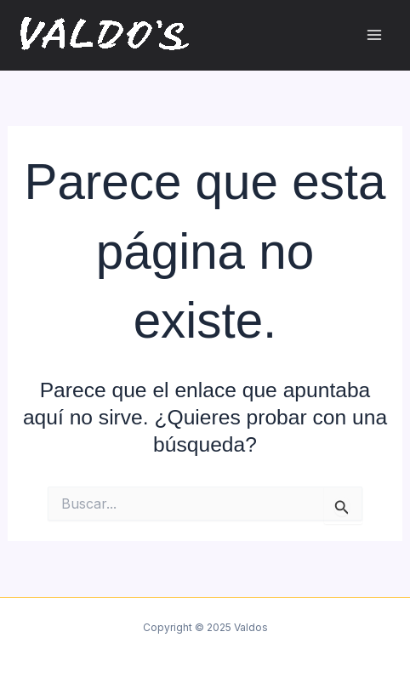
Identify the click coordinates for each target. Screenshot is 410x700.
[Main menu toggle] (374, 35)
